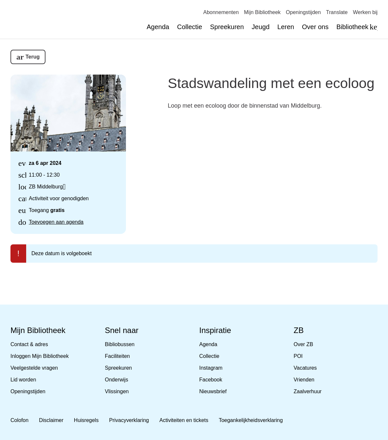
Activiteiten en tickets (183, 420)
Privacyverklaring (129, 420)
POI (298, 356)
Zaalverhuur (308, 391)
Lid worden (23, 379)
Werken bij (365, 12)
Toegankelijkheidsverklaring (251, 420)
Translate (337, 12)
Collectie (189, 26)
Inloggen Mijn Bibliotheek (39, 356)
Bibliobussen (120, 344)
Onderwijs (116, 379)
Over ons (315, 26)
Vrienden (304, 379)
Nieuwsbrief (213, 391)
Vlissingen (117, 391)
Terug (33, 57)
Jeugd (261, 26)
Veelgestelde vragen (34, 368)
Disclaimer (51, 420)
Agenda (158, 26)
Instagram (210, 368)
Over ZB (303, 344)
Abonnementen (221, 12)
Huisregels (86, 420)
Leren (285, 26)
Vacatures (305, 368)
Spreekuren (227, 26)
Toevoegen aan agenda (56, 222)
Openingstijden (303, 12)
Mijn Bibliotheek (262, 12)
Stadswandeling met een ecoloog (271, 83)
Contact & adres (29, 344)
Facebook (210, 379)
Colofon (19, 420)
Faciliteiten (117, 356)
